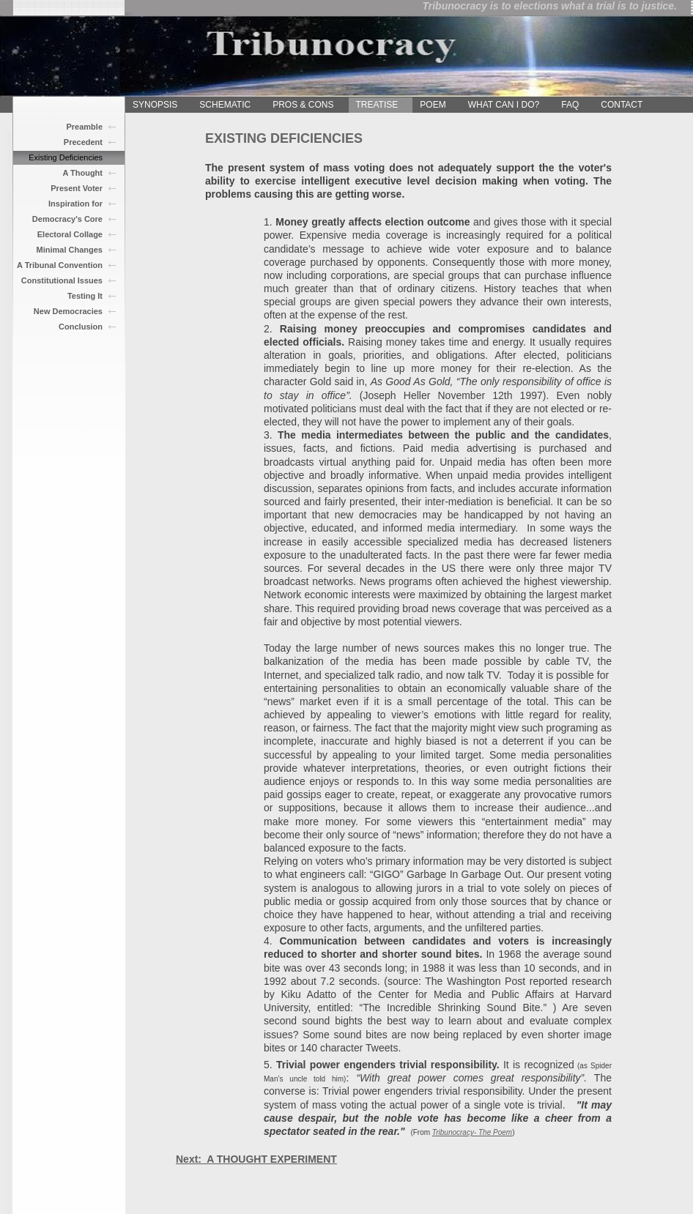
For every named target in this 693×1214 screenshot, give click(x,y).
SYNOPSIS (155, 105)
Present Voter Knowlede (77, 189)
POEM (432, 105)
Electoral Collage (70, 234)
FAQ (570, 105)
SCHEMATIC (225, 105)
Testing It (85, 295)
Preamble (84, 126)
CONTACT (621, 105)
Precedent (83, 142)
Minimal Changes (70, 249)
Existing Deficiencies (66, 157)
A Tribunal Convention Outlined (60, 266)
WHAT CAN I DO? (504, 105)
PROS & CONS (303, 105)
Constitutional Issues (62, 280)
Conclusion (81, 326)
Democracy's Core (67, 219)
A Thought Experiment (81, 174)
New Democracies (68, 311)
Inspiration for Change (75, 205)
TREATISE (377, 105)
